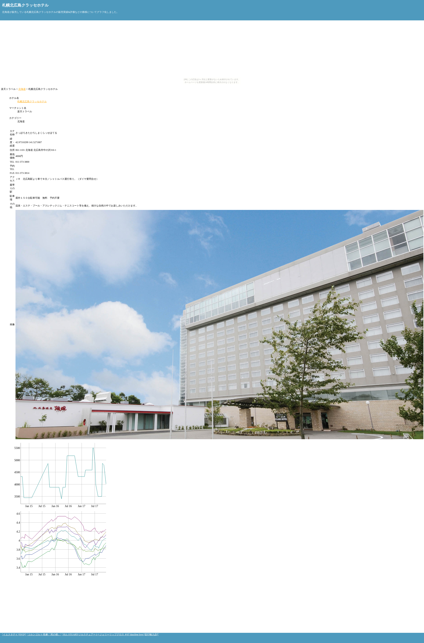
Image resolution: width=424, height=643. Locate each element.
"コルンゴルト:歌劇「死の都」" (44, 634)
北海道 (22, 89)
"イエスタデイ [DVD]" (14, 634)
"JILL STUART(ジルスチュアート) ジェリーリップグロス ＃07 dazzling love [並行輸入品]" (110, 634)
